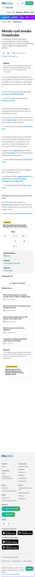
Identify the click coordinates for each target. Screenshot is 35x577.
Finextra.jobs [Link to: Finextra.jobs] (22, 478)
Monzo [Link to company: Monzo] (8, 256)
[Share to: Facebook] (15, 241)
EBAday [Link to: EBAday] (20, 496)
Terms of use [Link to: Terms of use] (6, 561)
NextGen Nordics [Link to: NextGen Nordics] (23, 493)
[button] (3, 12)
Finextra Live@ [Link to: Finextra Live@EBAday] (23, 466)
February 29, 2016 (8, 101)
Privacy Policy (15, 574)
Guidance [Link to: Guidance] (5, 488)
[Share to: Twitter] (15, 236)
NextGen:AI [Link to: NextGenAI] (22, 499)
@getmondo (11, 120)
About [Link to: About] (4, 466)
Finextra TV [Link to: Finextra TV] (22, 472)
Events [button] (26, 12)
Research (19, 12)
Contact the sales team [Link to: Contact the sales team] (9, 501)
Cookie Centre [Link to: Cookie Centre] (27, 561)
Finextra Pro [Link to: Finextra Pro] (22, 481)
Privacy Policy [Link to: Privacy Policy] (16, 561)
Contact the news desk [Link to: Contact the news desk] (9, 491)
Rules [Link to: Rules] (3, 473)
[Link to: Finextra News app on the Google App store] (10, 547)
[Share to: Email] (15, 246)
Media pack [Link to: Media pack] (5, 498)
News (9, 22)
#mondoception (20, 179)
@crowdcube (10, 153)
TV (13, 12)
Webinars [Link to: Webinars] (21, 469)
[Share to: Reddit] (24, 241)
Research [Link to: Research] (21, 475)
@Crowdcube (7, 205)
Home (4, 22)
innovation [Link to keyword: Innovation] (9, 271)
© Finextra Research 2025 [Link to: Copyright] (10, 557)
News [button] (9, 12)
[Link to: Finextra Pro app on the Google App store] (25, 533)
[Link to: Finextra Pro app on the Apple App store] (9, 533)
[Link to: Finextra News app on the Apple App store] (10, 541)
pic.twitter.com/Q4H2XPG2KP (13, 94)
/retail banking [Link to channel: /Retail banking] (8, 263)
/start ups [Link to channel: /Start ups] (17, 263)
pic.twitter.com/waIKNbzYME (12, 181)
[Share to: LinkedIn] (9, 53)
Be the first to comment (11, 56)
